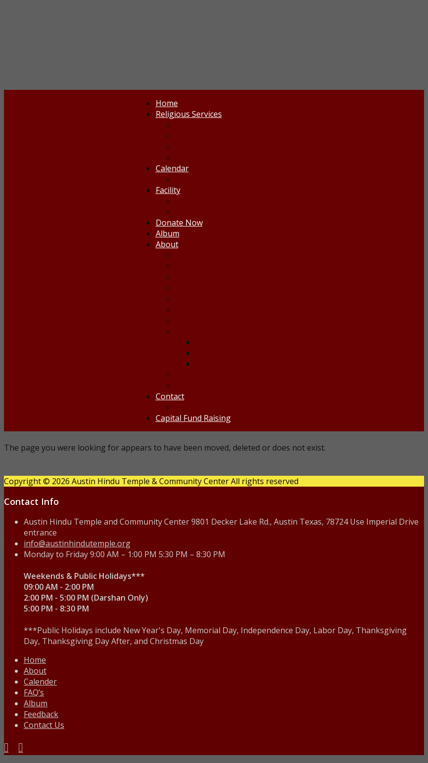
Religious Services (189, 114)
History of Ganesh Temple (244, 363)
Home (167, 103)
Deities (188, 266)
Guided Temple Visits (214, 211)
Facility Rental (200, 200)
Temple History (204, 331)
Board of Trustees (209, 287)
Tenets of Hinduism (212, 276)
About (167, 244)
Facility (168, 190)
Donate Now (179, 222)
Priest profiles (201, 135)
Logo (185, 320)
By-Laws (191, 309)
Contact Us (44, 725)
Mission (190, 255)
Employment (198, 385)
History (208, 352)
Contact (170, 396)
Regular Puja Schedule (216, 146)
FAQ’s (34, 692)
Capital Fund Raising (193, 418)
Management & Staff (213, 298)
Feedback (192, 407)
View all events (202, 157)
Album (167, 233)
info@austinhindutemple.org (77, 543)
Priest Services (202, 124)
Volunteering (199, 374)
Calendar (172, 168)
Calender (40, 681)
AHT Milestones (225, 342)
